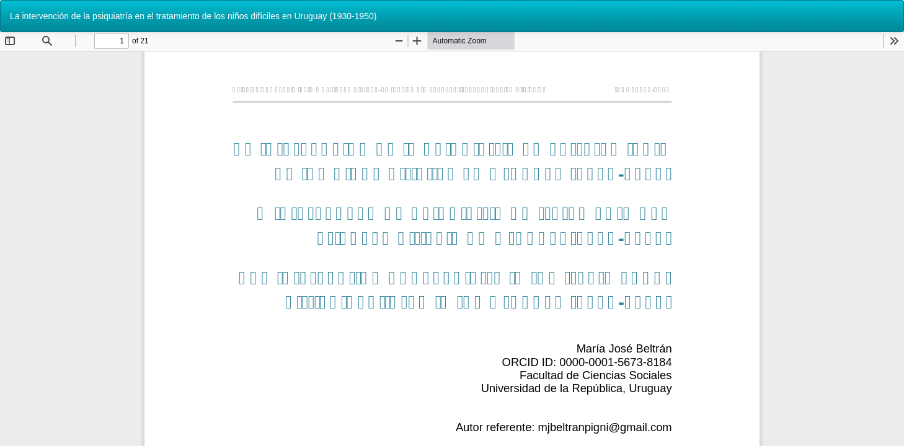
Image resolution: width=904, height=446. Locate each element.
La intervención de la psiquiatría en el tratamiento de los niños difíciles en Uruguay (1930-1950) (193, 16)
